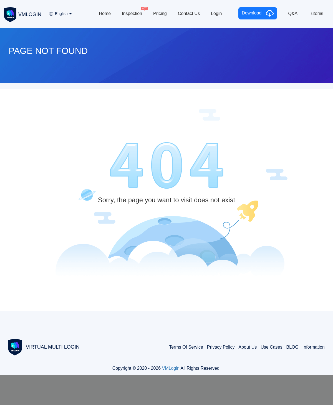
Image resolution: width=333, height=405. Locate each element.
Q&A (292, 13)
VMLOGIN (22, 14)
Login (216, 13)
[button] (60, 11)
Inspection (132, 13)
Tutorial (316, 13)
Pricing (160, 13)
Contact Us (189, 13)
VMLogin (171, 368)
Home (105, 13)
